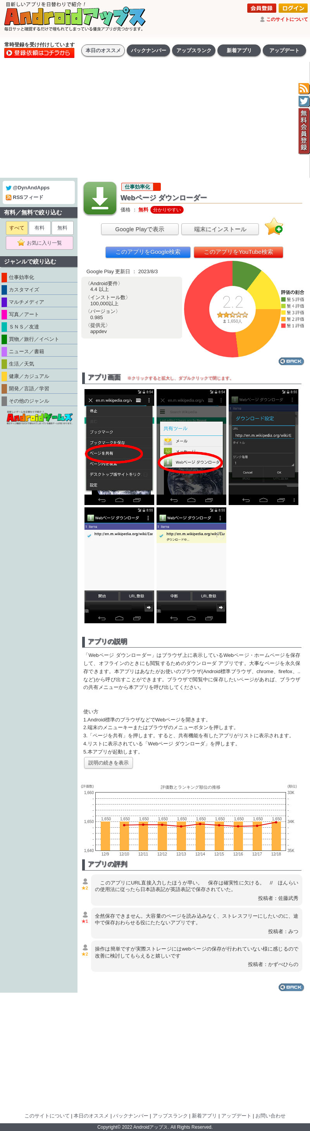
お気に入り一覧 (42, 243)
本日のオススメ (103, 50)
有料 (39, 228)
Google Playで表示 (139, 229)
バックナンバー (148, 50)
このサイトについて (287, 19)
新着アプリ (239, 50)
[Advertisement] (155, 120)
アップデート (284, 50)
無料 (62, 228)
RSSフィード (24, 197)
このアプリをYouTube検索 (238, 251)
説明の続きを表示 (108, 762)
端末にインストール (220, 229)
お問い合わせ (270, 1116)
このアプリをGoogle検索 (148, 251)
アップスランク (194, 50)
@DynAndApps (28, 187)
